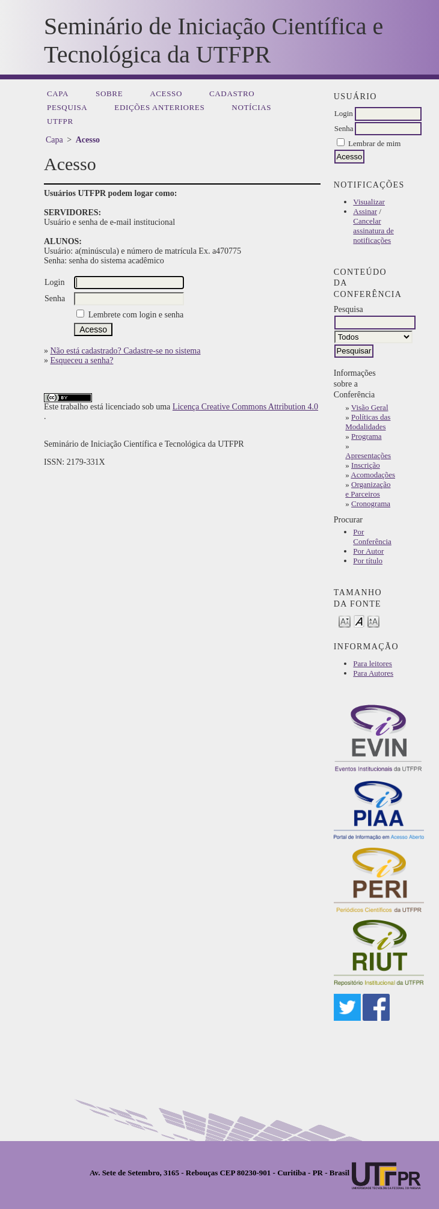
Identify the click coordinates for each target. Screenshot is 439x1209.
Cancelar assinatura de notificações (373, 230)
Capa (58, 93)
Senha (344, 128)
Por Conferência (372, 536)
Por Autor (368, 551)
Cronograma (370, 503)
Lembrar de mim (374, 143)
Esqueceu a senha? (82, 360)
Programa (366, 436)
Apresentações (368, 455)
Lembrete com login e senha (136, 314)
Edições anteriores (159, 107)
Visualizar (369, 201)
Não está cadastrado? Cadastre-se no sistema (126, 350)
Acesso (166, 93)
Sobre (109, 93)
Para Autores (373, 673)
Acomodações (373, 474)
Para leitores (372, 663)
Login (343, 113)
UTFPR (60, 121)
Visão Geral (369, 407)
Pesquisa (67, 107)
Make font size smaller (345, 621)
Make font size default (359, 621)
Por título (367, 560)
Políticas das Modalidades (367, 421)
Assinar (365, 211)
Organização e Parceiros (367, 489)
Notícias (251, 107)
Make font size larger (373, 621)
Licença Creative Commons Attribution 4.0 (245, 406)
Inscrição (365, 465)
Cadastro (231, 93)
